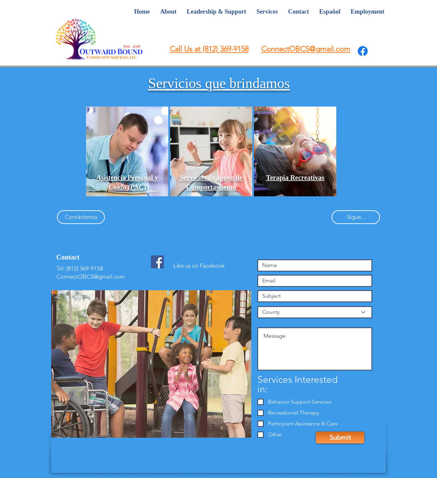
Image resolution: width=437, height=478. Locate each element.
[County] (314, 312)
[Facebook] (362, 51)
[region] (127, 151)
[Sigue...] (356, 217)
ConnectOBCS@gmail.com (90, 276)
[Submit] (340, 438)
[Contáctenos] (81, 217)
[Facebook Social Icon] (157, 261)
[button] (295, 177)
